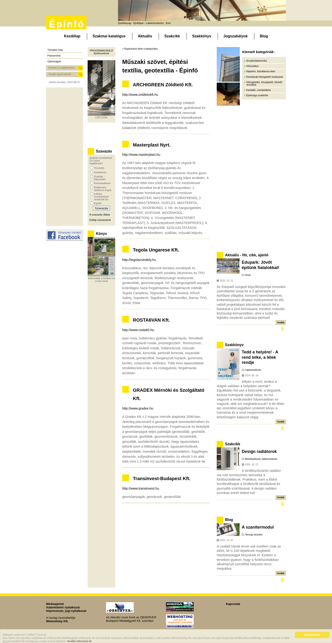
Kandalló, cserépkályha (258, 90)
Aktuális (145, 36)
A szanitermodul (258, 527)
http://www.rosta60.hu (138, 330)
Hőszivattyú (252, 66)
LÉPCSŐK (101, 117)
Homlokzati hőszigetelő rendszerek (264, 77)
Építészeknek (101, 53)
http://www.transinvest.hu (140, 488)
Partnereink (54, 55)
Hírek (248, 275)
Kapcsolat (233, 604)
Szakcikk (172, 36)
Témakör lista (55, 49)
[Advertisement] (64, 156)
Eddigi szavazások (100, 219)
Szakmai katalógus (109, 36)
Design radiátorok (259, 451)
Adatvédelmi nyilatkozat (63, 607)
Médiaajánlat (55, 604)
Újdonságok (54, 61)
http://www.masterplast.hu (141, 154)
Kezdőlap (72, 36)
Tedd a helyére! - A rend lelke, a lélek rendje (260, 357)
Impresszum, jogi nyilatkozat (66, 611)
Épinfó (66, 24)
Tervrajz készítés (254, 534)
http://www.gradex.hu (137, 408)
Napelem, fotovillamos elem (260, 71)
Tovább (280, 322)
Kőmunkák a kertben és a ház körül (101, 279)
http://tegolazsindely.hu (139, 260)
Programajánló (101, 50)
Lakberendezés (253, 370)
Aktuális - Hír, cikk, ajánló (246, 255)
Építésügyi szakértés (257, 95)
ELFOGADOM (312, 635)
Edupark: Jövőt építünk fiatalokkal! (260, 265)
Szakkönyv (201, 36)
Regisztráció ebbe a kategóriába (141, 49)
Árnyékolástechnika (256, 61)
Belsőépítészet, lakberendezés (261, 459)
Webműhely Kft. (57, 621)
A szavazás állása (99, 214)
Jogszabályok (235, 36)
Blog (264, 36)
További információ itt (79, 641)
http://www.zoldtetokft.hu (140, 94)
